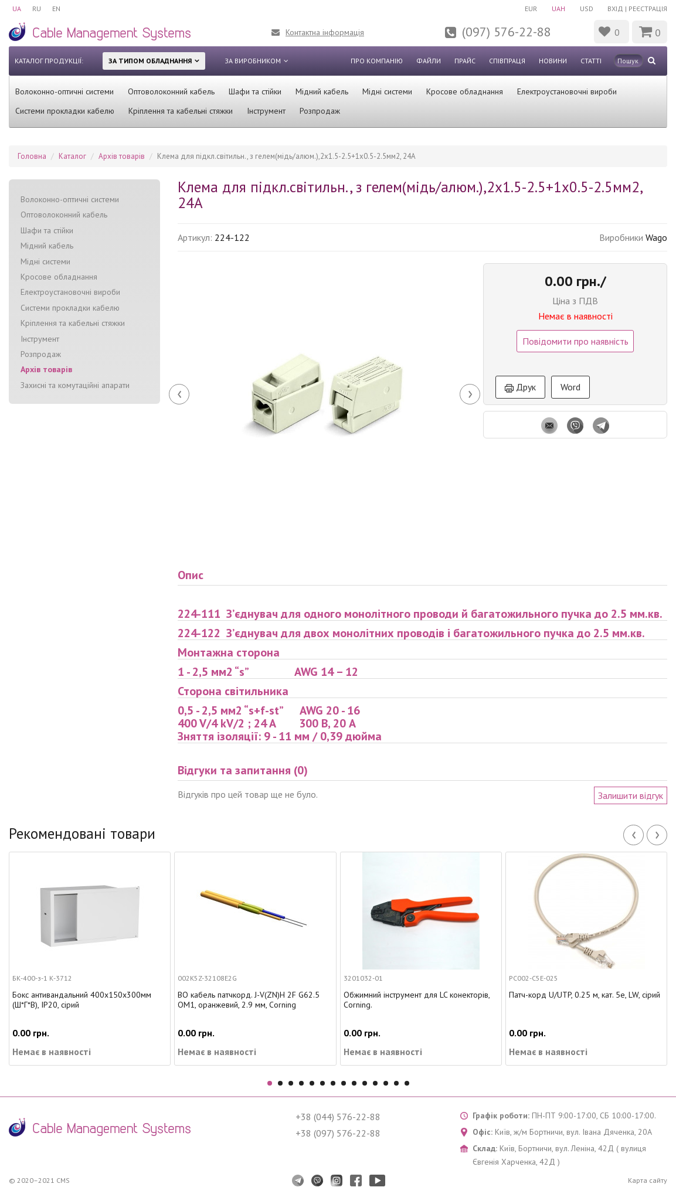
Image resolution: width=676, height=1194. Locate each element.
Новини (553, 60)
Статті (591, 60)
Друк (520, 387)
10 (364, 1083)
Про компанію (377, 60)
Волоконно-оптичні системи (64, 91)
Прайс (464, 60)
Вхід (615, 8)
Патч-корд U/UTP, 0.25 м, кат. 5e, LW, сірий (584, 995)
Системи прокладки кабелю (64, 111)
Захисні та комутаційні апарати (75, 385)
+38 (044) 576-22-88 (338, 1116)
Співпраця (507, 60)
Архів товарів (46, 369)
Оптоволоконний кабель (171, 91)
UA (16, 8)
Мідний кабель (321, 91)
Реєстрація (648, 8)
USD (586, 8)
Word (570, 387)
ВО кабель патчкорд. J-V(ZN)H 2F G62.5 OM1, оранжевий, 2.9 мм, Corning (249, 1000)
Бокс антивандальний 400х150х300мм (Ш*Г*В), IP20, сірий (81, 1000)
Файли (428, 60)
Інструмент (266, 111)
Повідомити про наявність (575, 341)
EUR (529, 8)
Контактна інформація (325, 32)
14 (407, 1083)
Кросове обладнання (464, 91)
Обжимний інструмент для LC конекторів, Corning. (417, 1000)
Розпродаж (320, 111)
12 (385, 1083)
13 (396, 1083)
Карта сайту (647, 1180)
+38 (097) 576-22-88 (338, 1133)
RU (37, 8)
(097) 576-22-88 (506, 31)
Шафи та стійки (255, 91)
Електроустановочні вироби (567, 91)
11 (375, 1083)
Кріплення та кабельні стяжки (180, 111)
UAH (557, 8)
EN (57, 8)
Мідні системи (387, 91)
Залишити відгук (630, 795)
